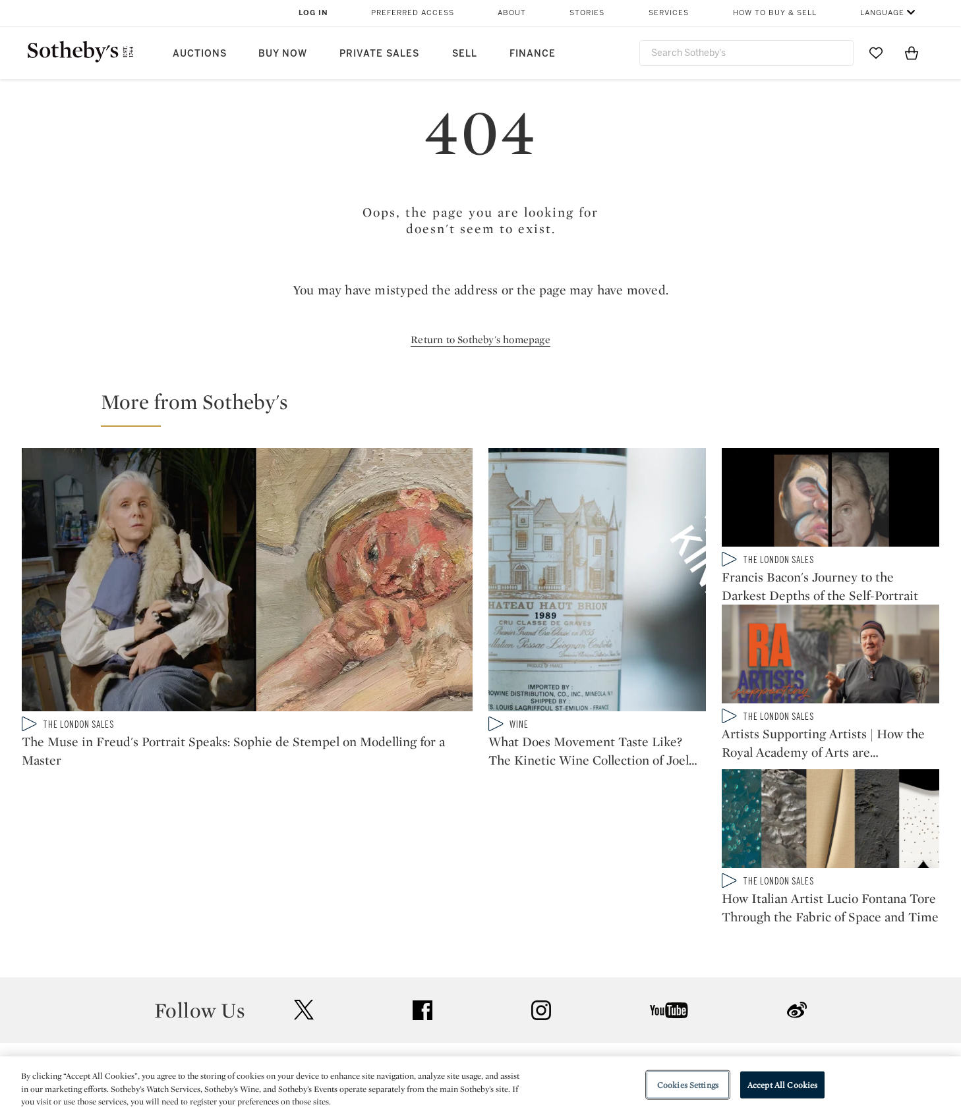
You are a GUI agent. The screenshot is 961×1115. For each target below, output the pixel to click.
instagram (541, 860)
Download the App (315, 988)
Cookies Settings (687, 1084)
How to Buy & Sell (775, 13)
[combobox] (746, 53)
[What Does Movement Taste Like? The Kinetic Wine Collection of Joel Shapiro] (597, 582)
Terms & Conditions (615, 965)
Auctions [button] (200, 53)
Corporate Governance (475, 988)
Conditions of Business (624, 988)
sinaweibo (797, 860)
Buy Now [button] (282, 53)
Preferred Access (412, 13)
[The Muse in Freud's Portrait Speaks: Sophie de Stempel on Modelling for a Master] (247, 582)
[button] (488, 408)
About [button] (512, 13)
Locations (294, 965)
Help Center (299, 941)
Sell (464, 53)
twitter (304, 860)
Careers (438, 1012)
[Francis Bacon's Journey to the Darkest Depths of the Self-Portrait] (830, 500)
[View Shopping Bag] (911, 53)
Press (433, 941)
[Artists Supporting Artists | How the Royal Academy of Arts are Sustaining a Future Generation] (830, 664)
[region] (480, 1085)
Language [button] (882, 13)
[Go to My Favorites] (876, 53)
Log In (313, 13)
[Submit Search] (838, 52)
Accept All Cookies (782, 1084)
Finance (533, 53)
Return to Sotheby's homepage (480, 339)
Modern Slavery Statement (632, 1012)
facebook (422, 860)
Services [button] (669, 13)
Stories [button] (586, 13)
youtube (669, 860)
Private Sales (379, 53)
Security (587, 941)
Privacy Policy (452, 965)
